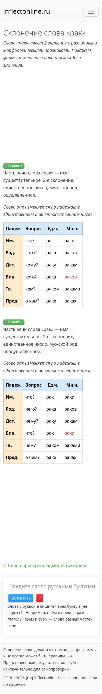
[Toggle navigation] (91, 11)
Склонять (21, 598)
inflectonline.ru (26, 11)
